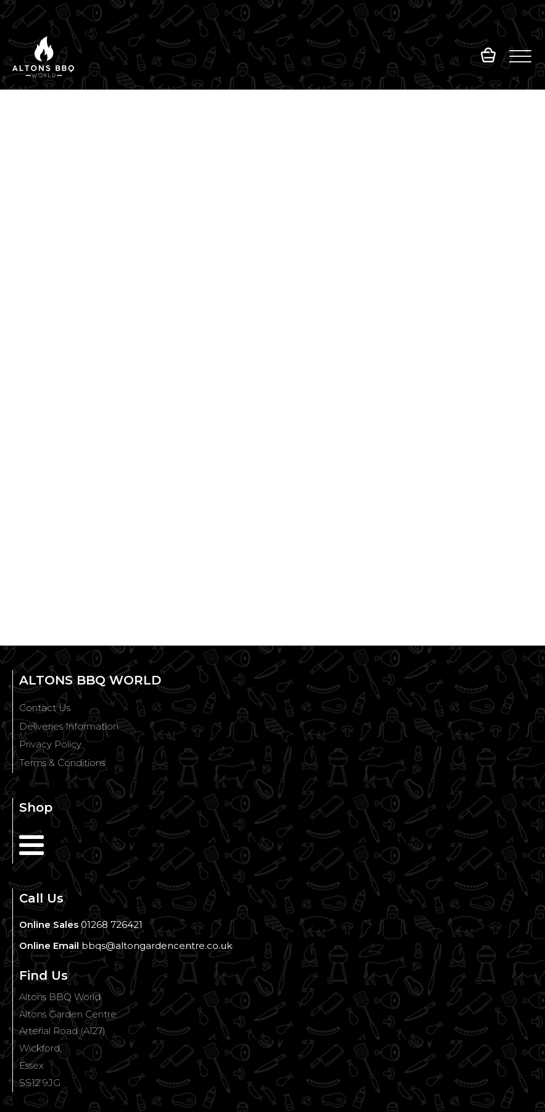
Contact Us (44, 708)
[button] (488, 57)
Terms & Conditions (62, 763)
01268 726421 (112, 924)
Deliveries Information (69, 726)
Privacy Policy (50, 744)
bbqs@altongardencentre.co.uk (156, 945)
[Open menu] (520, 56)
